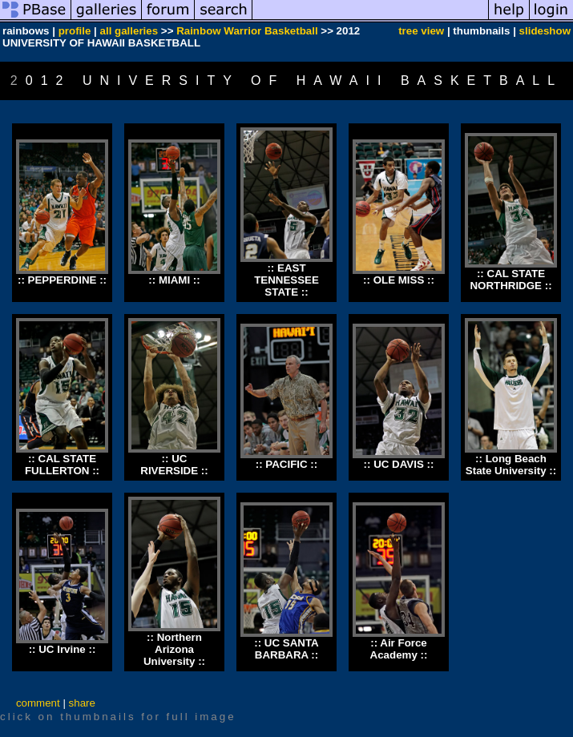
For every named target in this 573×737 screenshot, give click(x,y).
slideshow (545, 31)
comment (38, 703)
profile (75, 31)
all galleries (129, 31)
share (82, 703)
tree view (421, 31)
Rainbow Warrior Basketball (247, 31)
